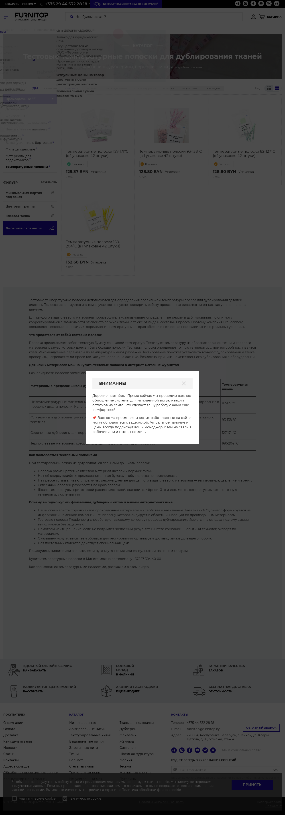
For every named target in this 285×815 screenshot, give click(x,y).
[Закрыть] (184, 383)
